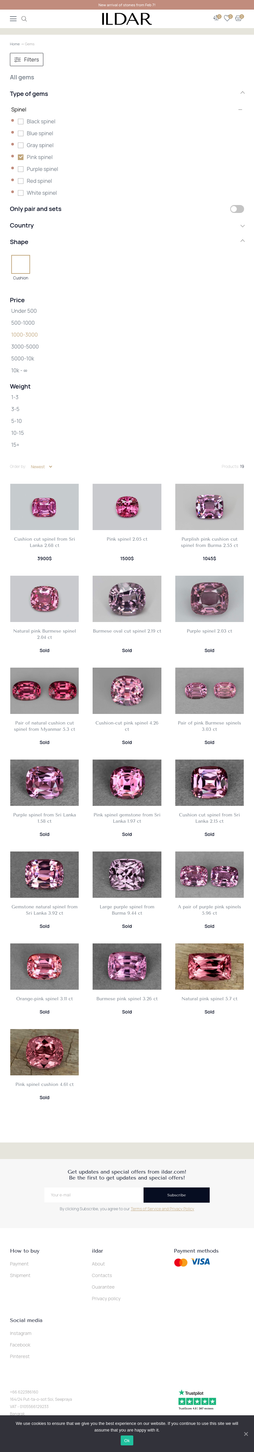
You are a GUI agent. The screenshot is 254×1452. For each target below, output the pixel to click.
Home (15, 43)
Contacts (102, 1275)
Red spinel (39, 181)
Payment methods (196, 1251)
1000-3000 (24, 334)
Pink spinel (40, 157)
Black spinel (41, 121)
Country (127, 225)
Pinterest (20, 1356)
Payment (19, 1264)
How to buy (24, 1251)
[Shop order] (41, 467)
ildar (97, 1251)
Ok (127, 1440)
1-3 (15, 397)
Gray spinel (40, 145)
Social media (26, 1320)
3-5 (15, 409)
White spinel (42, 192)
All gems (22, 77)
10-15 (17, 432)
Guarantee (103, 1287)
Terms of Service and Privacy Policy (162, 1209)
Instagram (20, 1333)
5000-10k (22, 358)
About (98, 1264)
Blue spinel (40, 133)
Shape (127, 241)
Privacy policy (106, 1298)
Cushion (20, 277)
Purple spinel (42, 169)
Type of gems (127, 93)
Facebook (20, 1345)
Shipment (20, 1275)
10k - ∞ (19, 370)
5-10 (16, 421)
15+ (15, 444)
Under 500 (24, 310)
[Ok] (245, 1434)
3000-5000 (25, 346)
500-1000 (23, 322)
